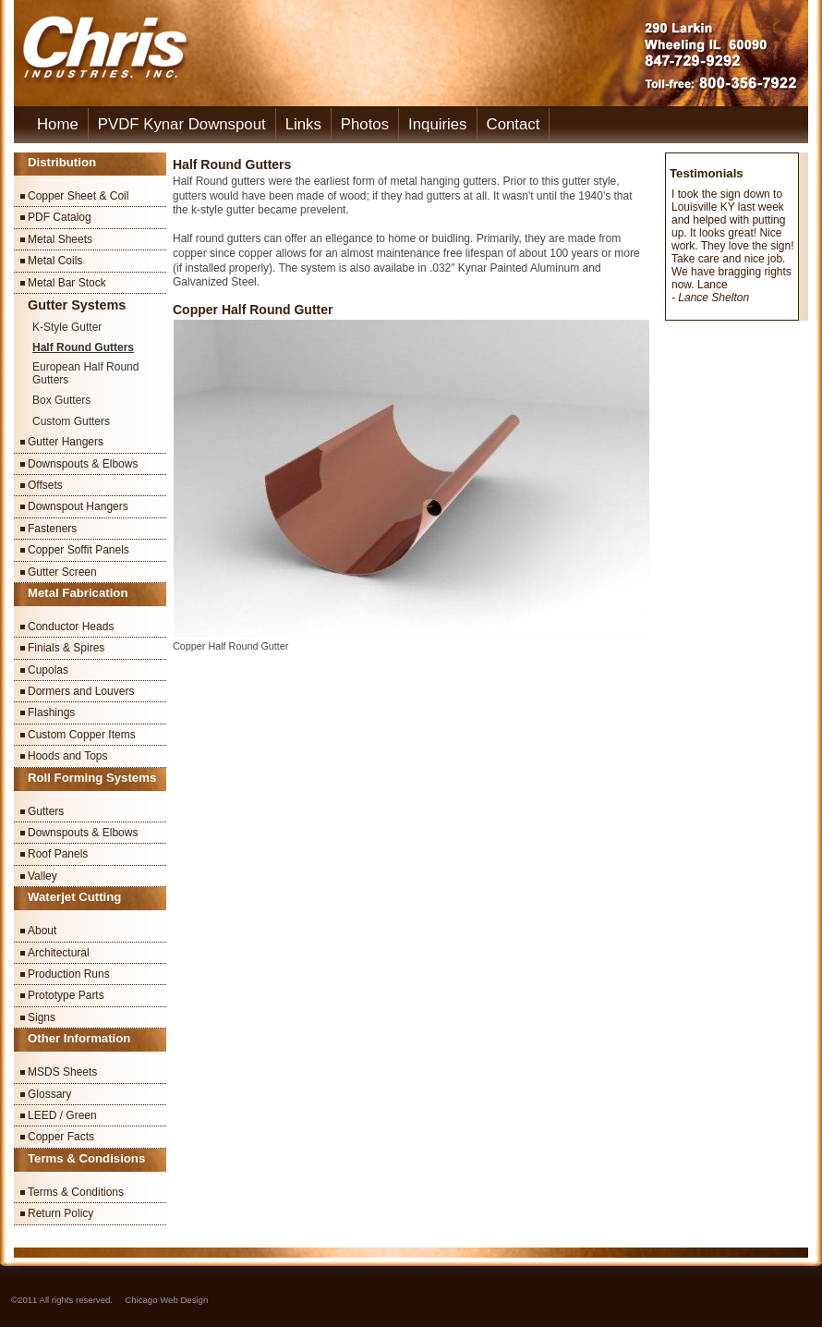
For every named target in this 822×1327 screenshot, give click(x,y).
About (42, 930)
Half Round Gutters (83, 347)
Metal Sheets (60, 239)
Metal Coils (55, 260)
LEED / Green (62, 1115)
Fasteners (52, 528)
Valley (42, 876)
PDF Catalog (59, 217)
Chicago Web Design (166, 1300)
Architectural (59, 952)
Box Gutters (61, 400)
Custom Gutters (71, 421)
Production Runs (69, 974)
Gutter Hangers (65, 441)
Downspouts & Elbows (83, 463)
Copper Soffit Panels (78, 549)
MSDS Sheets (62, 1071)
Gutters (46, 811)
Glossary (49, 1094)
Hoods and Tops (68, 755)
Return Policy (60, 1213)
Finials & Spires (66, 647)
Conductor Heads (71, 626)
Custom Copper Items (82, 734)
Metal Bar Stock (67, 282)
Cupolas (48, 670)
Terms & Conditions (76, 1192)
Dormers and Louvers (81, 691)
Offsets (45, 485)
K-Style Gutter (67, 327)
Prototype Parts (66, 995)
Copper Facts (61, 1136)
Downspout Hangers (78, 506)
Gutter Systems (77, 305)
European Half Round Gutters (85, 373)
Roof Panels (58, 853)
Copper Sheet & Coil (78, 195)
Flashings (51, 712)
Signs (41, 1017)
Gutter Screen (62, 572)
